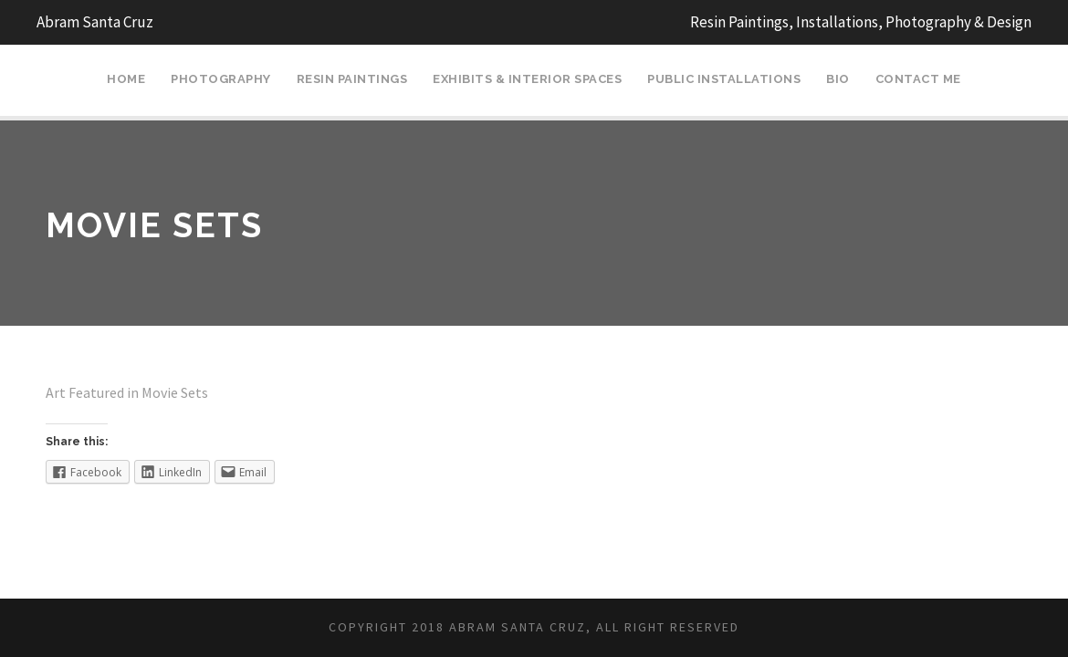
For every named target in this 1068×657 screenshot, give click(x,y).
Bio (838, 79)
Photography (221, 79)
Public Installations (724, 79)
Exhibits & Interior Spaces (527, 79)
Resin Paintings (352, 79)
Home (126, 79)
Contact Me (918, 79)
